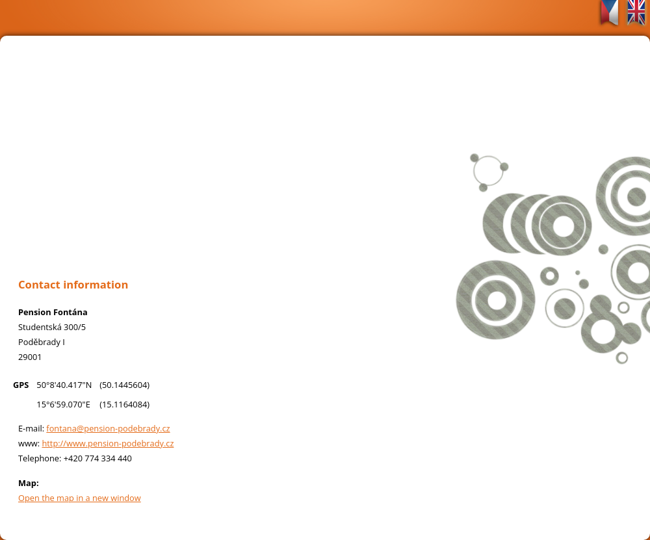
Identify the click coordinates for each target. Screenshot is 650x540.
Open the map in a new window (79, 498)
